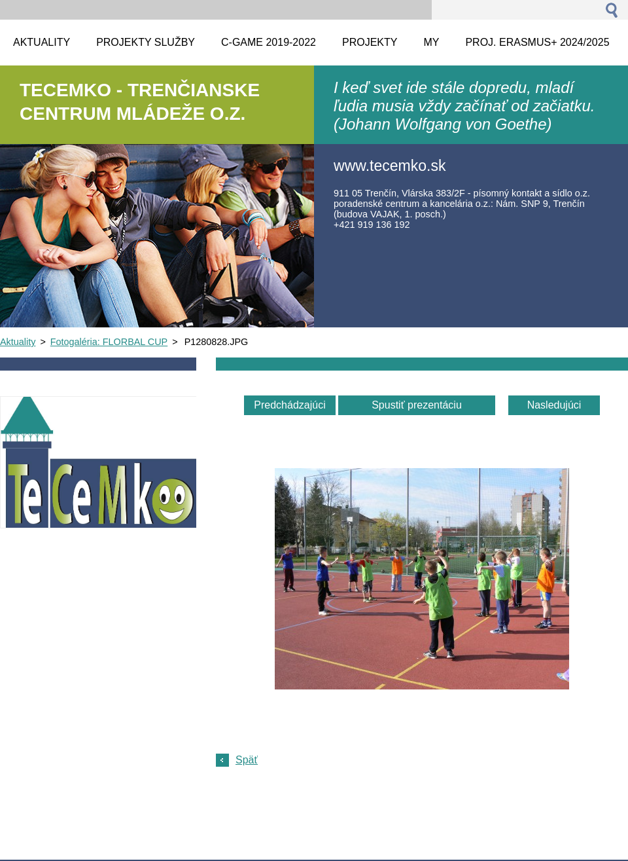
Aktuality (17, 342)
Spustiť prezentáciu (417, 405)
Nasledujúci (554, 405)
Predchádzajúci (289, 405)
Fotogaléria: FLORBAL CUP (108, 342)
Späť (247, 759)
